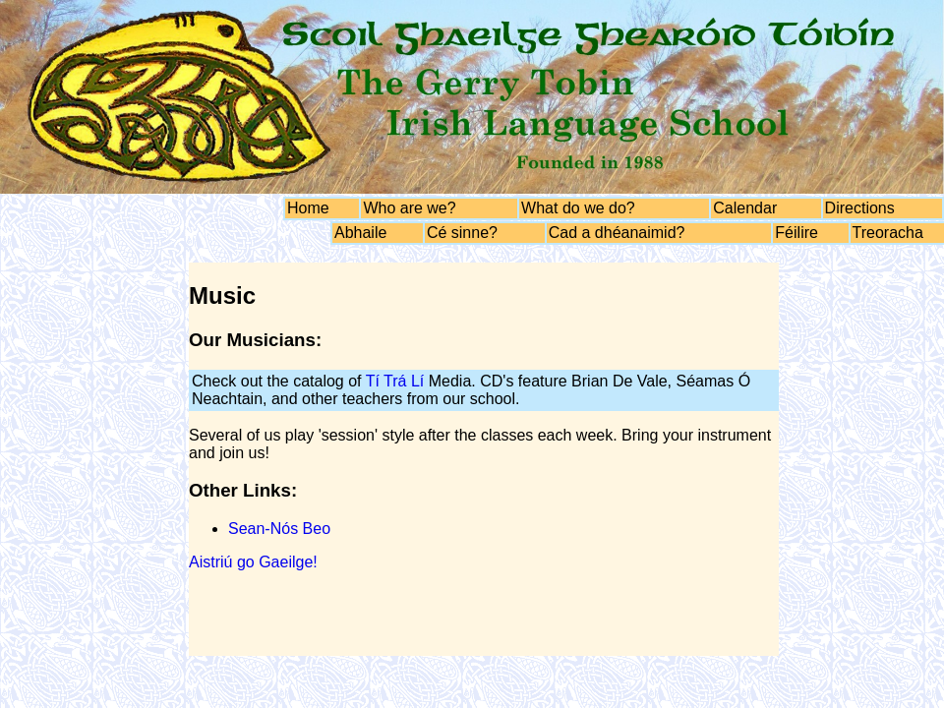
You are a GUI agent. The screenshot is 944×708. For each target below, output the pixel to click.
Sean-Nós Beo (279, 528)
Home (308, 208)
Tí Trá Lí (395, 381)
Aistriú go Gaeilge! (253, 562)
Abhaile (360, 232)
